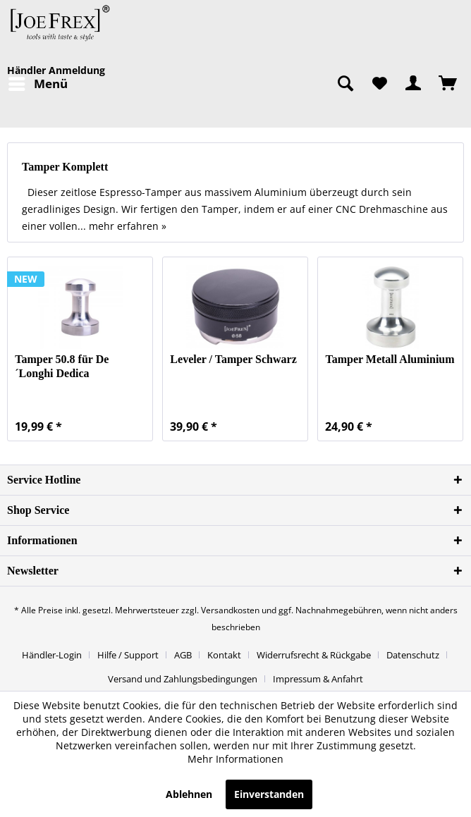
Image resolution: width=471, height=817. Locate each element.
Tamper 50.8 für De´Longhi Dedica (62, 366)
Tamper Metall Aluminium (389, 359)
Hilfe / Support (128, 655)
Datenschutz (412, 655)
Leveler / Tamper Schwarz (233, 359)
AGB (183, 655)
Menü (38, 82)
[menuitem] (37, 84)
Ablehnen (189, 794)
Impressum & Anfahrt (318, 678)
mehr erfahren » (127, 226)
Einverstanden (269, 794)
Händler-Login (52, 655)
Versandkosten (230, 610)
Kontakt (224, 655)
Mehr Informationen (235, 759)
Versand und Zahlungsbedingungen (182, 678)
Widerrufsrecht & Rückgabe (314, 655)
